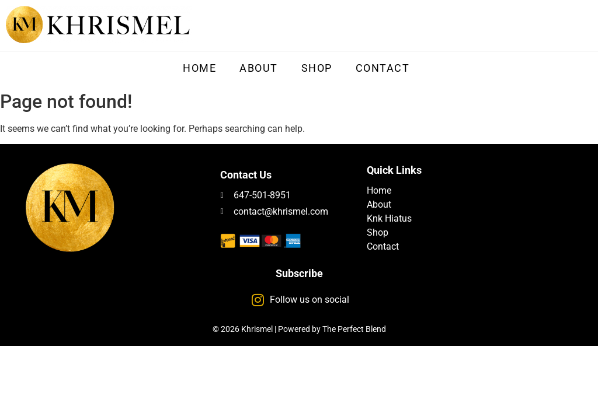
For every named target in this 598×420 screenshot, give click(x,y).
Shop (316, 68)
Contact (383, 68)
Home (199, 68)
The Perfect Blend (354, 329)
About (258, 68)
